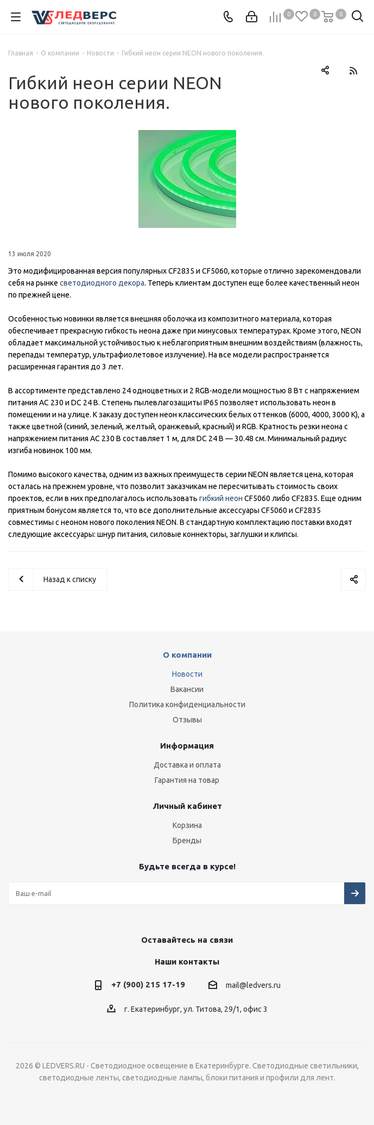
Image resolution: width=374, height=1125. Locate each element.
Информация (187, 745)
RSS (353, 70)
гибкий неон (221, 498)
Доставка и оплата (187, 765)
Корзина (187, 825)
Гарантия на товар (187, 780)
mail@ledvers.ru (253, 985)
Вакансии (187, 689)
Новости (187, 674)
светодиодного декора (102, 283)
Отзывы (187, 719)
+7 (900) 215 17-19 (148, 984)
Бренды (187, 840)
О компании (187, 654)
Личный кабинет (187, 806)
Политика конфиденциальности (187, 704)
